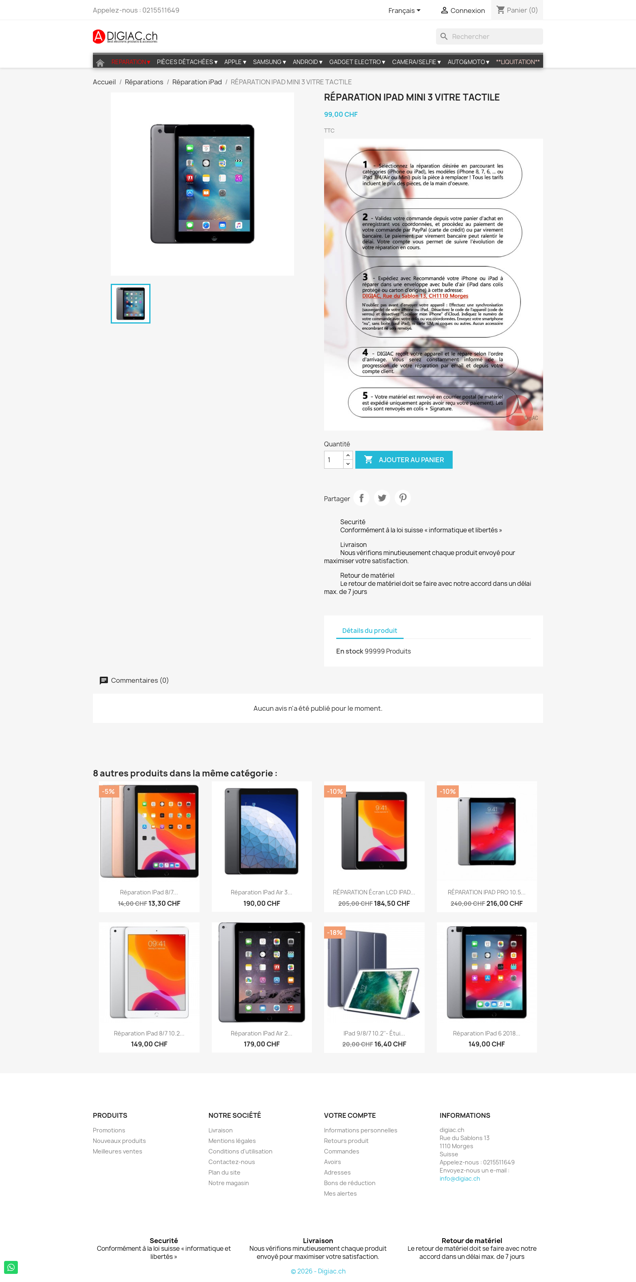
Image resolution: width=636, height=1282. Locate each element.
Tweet (382, 498)
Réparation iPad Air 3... (261, 892)
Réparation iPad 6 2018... (486, 1033)
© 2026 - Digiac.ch (318, 1271)
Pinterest (403, 498)
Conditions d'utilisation (240, 1151)
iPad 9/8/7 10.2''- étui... (374, 1033)
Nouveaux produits (119, 1141)
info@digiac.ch (460, 1178)
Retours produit (346, 1141)
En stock (349, 651)
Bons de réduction (350, 1183)
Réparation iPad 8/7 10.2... (149, 1033)
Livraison (220, 1130)
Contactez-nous (231, 1162)
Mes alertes (340, 1193)
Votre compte (350, 1115)
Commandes (341, 1151)
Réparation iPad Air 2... (261, 1033)
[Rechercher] (489, 36)
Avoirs (332, 1162)
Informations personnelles (361, 1130)
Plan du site (224, 1172)
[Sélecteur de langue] (406, 11)
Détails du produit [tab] (370, 630)
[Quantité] (334, 460)
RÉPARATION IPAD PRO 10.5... (487, 892)
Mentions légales (232, 1141)
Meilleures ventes (117, 1151)
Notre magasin (228, 1183)
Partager (361, 498)
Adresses (337, 1172)
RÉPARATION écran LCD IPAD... (374, 892)
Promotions (109, 1130)
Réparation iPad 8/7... (149, 892)
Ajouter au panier (404, 459)
